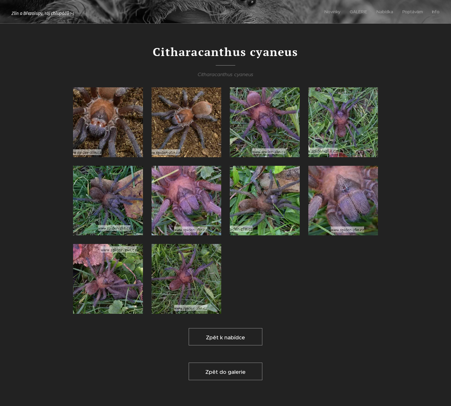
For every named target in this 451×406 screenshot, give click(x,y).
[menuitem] (334, 12)
